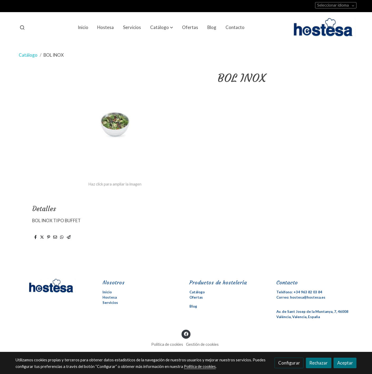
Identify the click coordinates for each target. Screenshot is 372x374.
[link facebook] (186, 333)
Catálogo (28, 55)
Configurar (289, 363)
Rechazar (318, 363)
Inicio (107, 292)
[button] (162, 27)
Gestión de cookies (202, 344)
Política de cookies (167, 344)
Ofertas (196, 297)
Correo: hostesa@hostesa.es (300, 297)
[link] (324, 27)
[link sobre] (55, 285)
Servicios (110, 302)
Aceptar (345, 363)
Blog (193, 306)
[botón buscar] (22, 27)
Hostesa (109, 297)
